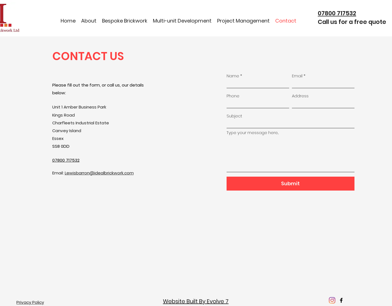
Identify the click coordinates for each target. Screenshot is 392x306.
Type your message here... (253, 132)
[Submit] (290, 184)
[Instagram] (332, 300)
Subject (234, 116)
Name (233, 76)
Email (297, 76)
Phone (233, 96)
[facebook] (341, 300)
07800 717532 (337, 13)
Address (300, 96)
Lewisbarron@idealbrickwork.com (99, 173)
